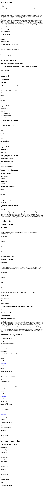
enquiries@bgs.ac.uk (5, 471)
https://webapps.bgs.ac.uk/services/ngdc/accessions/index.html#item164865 (16, 37)
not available (3, 363)
